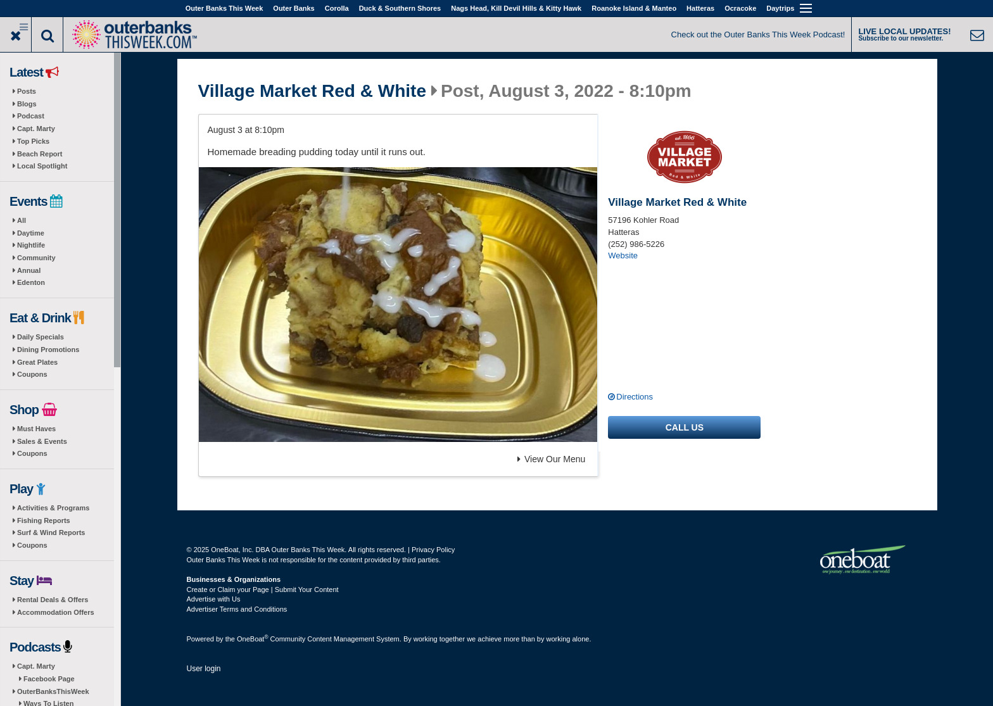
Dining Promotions (48, 349)
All (21, 220)
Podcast (30, 116)
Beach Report (40, 154)
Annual (29, 270)
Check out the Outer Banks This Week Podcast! (758, 34)
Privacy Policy (433, 549)
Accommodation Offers (55, 612)
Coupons (32, 374)
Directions (634, 396)
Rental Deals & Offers (52, 599)
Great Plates (37, 362)
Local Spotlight (42, 166)
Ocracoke (740, 8)
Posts (26, 91)
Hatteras (700, 8)
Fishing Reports (43, 520)
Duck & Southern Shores (400, 8)
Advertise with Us (214, 599)
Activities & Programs (53, 508)
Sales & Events (42, 441)
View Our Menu (551, 459)
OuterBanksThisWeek (53, 691)
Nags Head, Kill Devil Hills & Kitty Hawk (516, 8)
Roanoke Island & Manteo (633, 8)
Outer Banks (293, 8)
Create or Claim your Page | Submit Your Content (263, 589)
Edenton (31, 282)
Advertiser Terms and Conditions (237, 609)
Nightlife (31, 245)
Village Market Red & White (312, 91)
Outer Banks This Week (224, 8)
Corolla (337, 8)
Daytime (30, 233)
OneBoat (253, 639)
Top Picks (33, 141)
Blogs (27, 104)
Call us (685, 427)
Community (36, 258)
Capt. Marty (36, 128)
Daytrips (780, 8)
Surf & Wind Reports (51, 532)
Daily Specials (40, 337)
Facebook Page (49, 679)
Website (623, 255)
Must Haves (36, 428)
